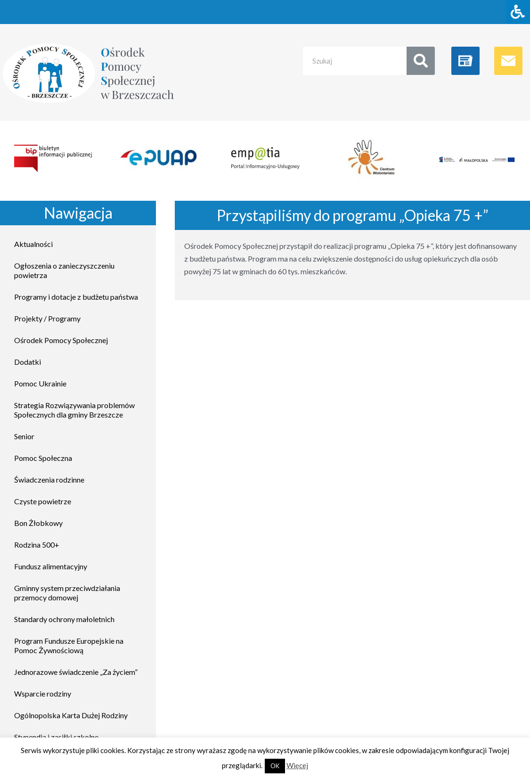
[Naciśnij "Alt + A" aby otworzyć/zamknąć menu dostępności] (518, 12)
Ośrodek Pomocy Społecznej (61, 340)
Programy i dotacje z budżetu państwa (76, 296)
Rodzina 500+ (36, 544)
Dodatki (27, 361)
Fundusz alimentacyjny (50, 566)
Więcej (297, 765)
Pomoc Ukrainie (40, 383)
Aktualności (33, 243)
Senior (24, 436)
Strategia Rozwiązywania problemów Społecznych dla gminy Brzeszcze (74, 410)
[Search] (421, 61)
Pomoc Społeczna (43, 457)
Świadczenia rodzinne (49, 479)
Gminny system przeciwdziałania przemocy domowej (67, 592)
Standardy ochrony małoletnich (64, 619)
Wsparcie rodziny (42, 693)
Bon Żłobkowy (38, 522)
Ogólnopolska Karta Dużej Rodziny (71, 715)
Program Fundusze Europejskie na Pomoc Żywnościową (68, 645)
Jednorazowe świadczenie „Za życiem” (76, 671)
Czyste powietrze (42, 501)
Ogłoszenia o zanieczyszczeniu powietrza (64, 270)
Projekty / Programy (47, 318)
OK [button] (274, 766)
